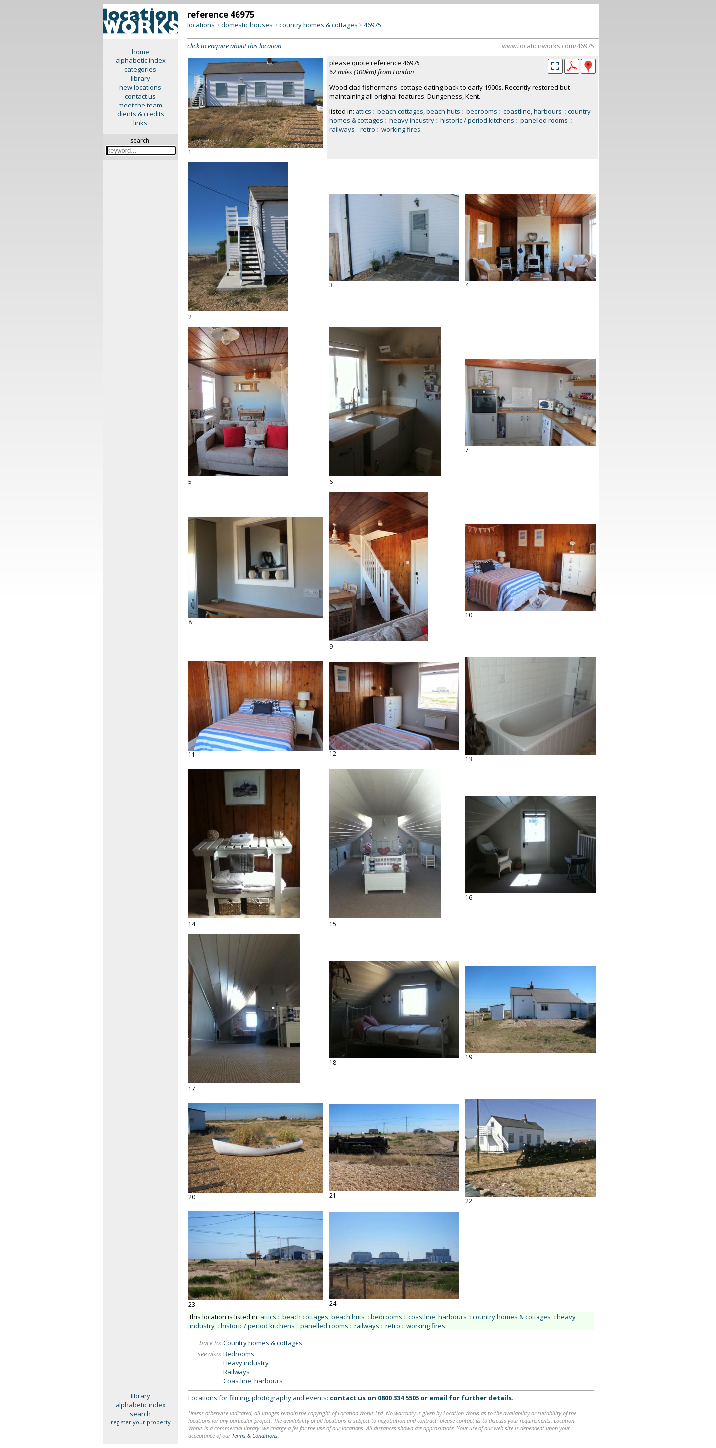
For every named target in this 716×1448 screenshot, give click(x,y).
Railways (236, 1371)
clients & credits (140, 113)
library (140, 78)
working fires (400, 129)
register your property (141, 1422)
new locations (140, 87)
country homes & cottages (318, 24)
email (438, 1398)
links (140, 122)
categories (140, 69)
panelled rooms (544, 120)
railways (342, 129)
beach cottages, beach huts (418, 111)
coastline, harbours (532, 111)
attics (363, 111)
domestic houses (247, 24)
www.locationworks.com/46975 (548, 45)
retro (367, 129)
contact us (140, 96)
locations (201, 24)
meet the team (140, 105)
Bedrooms (238, 1353)
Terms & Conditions (255, 1435)
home (140, 51)
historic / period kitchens (477, 120)
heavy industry (411, 120)
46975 (372, 24)
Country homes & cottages (262, 1343)
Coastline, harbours (253, 1380)
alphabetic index (141, 60)
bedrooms (481, 111)
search (140, 1413)
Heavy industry (246, 1362)
